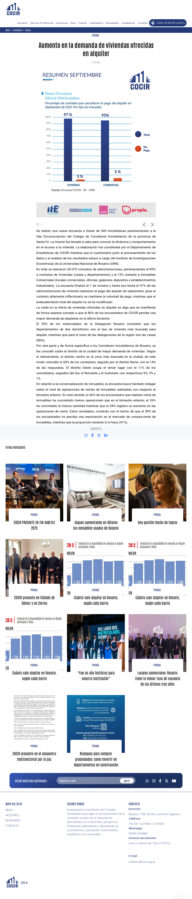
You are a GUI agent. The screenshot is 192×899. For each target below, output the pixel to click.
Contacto (143, 23)
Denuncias (62, 23)
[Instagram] (154, 790)
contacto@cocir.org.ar (142, 872)
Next (152, 224)
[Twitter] (166, 790)
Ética (73, 23)
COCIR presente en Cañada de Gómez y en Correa (34, 605)
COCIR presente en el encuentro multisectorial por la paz (34, 766)
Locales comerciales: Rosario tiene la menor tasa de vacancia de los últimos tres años (157, 686)
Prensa (34, 514)
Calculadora (96, 23)
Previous (144, 224)
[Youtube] (174, 790)
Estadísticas (128, 23)
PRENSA (95, 35)
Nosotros (22, 23)
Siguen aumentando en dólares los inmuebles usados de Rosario (96, 527)
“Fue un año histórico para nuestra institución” (96, 680)
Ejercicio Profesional (41, 23)
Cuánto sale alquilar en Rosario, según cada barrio (96, 605)
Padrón (83, 23)
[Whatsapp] (147, 790)
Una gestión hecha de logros (157, 521)
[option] (96, 142)
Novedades (112, 23)
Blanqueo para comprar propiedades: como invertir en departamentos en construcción (96, 769)
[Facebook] (160, 790)
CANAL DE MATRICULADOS (168, 23)
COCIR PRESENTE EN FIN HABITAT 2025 (34, 524)
